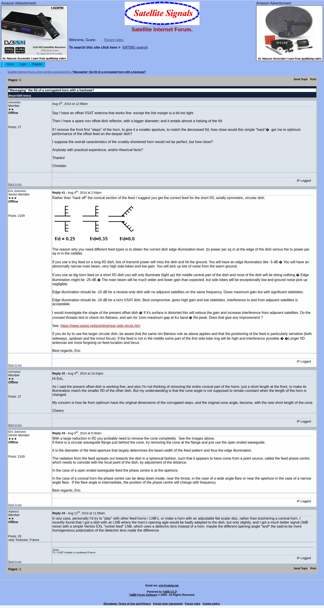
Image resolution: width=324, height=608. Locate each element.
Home (10, 64)
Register (37, 64)
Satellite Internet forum (21, 72)
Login (23, 64)
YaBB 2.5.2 (169, 591)
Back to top (15, 184)
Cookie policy (211, 603)
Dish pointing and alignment (53, 72)
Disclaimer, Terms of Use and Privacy (127, 603)
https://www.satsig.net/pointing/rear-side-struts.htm (100, 326)
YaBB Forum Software (143, 594)
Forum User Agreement (168, 603)
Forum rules (113, 40)
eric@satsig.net (169, 585)
